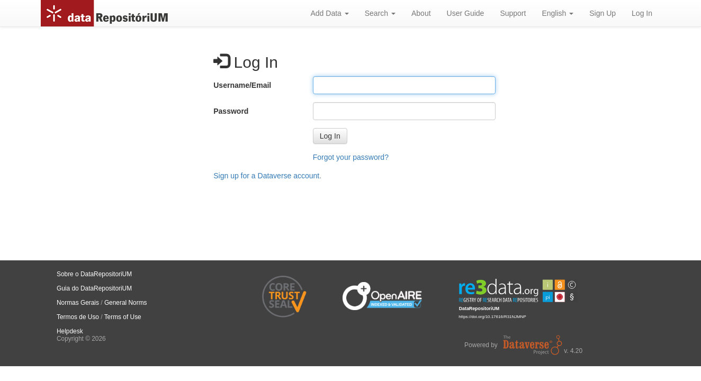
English (557, 13)
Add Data (329, 13)
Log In (642, 13)
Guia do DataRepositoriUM (94, 288)
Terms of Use (122, 317)
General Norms (125, 302)
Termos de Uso (78, 317)
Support (513, 13)
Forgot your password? (351, 157)
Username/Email (242, 85)
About (421, 13)
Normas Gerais (78, 302)
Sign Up (602, 13)
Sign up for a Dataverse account (266, 175)
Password (230, 111)
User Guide (465, 13)
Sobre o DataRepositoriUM (94, 274)
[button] (330, 136)
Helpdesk (70, 331)
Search (380, 13)
